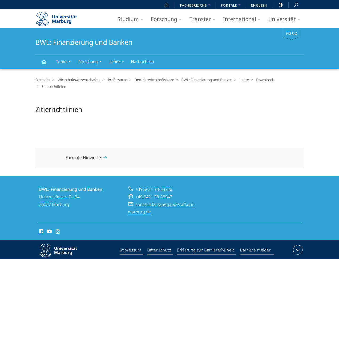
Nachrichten (142, 61)
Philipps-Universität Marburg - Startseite (60, 17)
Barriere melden (255, 244)
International (243, 19)
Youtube (49, 225)
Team (64, 62)
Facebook (41, 225)
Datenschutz (160, 244)
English (259, 5)
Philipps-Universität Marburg (62, 247)
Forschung (167, 19)
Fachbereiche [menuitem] (196, 5)
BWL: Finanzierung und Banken (46, 64)
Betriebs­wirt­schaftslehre (150, 79)
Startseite (42, 79)
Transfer (203, 19)
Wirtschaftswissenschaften (77, 79)
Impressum (131, 244)
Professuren (115, 79)
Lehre (118, 62)
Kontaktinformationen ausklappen (297, 243)
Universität (285, 19)
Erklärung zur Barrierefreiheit (206, 244)
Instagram (58, 225)
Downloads (258, 79)
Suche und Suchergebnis (294, 5)
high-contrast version (278, 5)
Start (164, 5)
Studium (131, 19)
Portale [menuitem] (232, 5)
